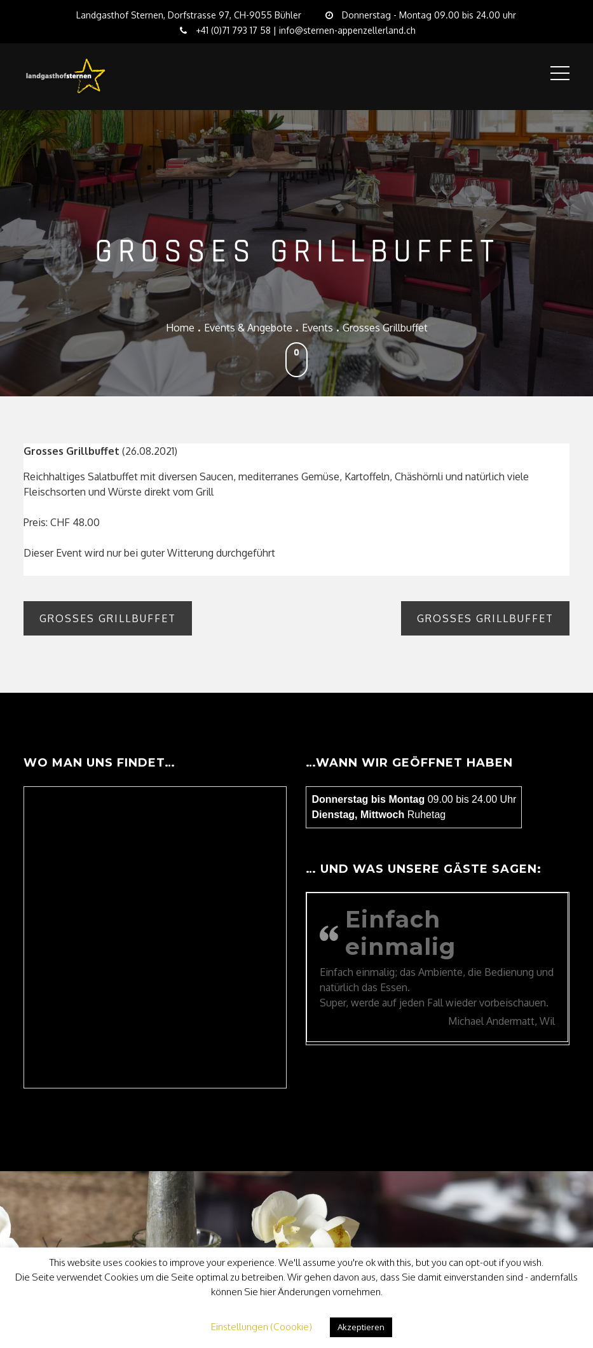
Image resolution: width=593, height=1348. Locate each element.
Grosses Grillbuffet (107, 618)
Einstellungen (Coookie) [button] (261, 1327)
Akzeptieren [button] (361, 1327)
